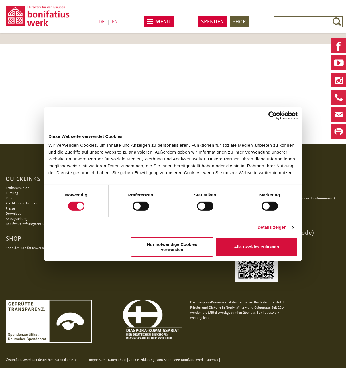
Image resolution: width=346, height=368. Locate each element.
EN (115, 21)
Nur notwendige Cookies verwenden (172, 247)
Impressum (97, 359)
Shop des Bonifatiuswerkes (26, 248)
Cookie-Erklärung (141, 359)
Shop (239, 21)
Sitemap (212, 359)
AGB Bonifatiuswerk (189, 359)
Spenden (212, 21)
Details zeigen (271, 227)
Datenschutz (117, 359)
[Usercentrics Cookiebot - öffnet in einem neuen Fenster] (272, 115)
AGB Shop (164, 359)
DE (102, 21)
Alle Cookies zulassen (256, 246)
